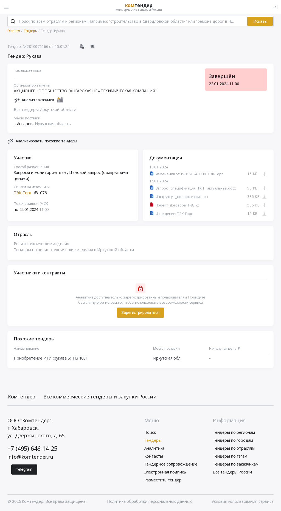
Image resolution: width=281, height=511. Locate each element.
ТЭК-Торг (23, 193)
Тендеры (153, 440)
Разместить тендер (163, 480)
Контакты (153, 456)
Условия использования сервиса (243, 501)
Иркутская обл (167, 358)
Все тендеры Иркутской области (45, 109)
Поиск (150, 432)
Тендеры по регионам (234, 432)
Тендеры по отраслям (234, 448)
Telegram (24, 469)
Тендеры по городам (233, 440)
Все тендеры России (232, 472)
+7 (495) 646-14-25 (32, 449)
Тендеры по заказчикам (235, 464)
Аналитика (154, 448)
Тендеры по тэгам (230, 456)
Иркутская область (53, 124)
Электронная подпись (165, 472)
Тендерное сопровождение (171, 464)
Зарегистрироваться (140, 312)
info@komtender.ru (30, 457)
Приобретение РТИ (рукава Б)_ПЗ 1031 (51, 358)
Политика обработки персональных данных (149, 501)
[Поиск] (12, 21)
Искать (260, 21)
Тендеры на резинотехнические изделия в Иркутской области (74, 249)
